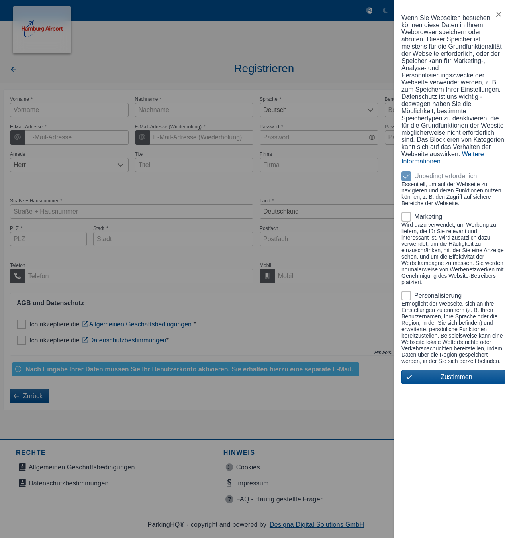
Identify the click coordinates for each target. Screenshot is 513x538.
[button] (498, 14)
